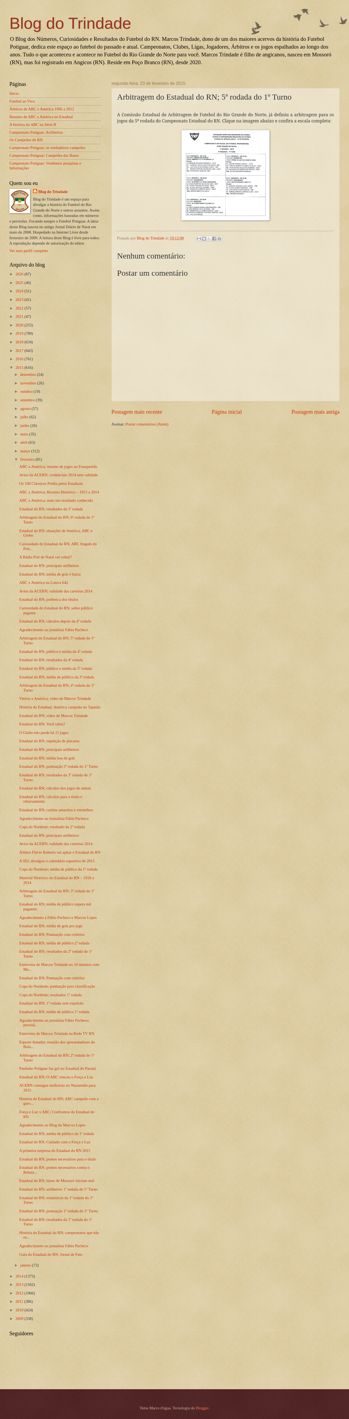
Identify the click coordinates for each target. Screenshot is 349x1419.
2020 (20, 325)
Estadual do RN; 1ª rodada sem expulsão (51, 1003)
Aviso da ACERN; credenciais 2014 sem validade (58, 475)
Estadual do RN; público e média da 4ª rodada (55, 651)
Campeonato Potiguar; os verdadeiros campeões (47, 147)
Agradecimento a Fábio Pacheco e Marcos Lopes (58, 917)
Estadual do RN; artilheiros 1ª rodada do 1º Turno (58, 1189)
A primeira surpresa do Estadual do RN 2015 (54, 1150)
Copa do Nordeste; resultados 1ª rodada (50, 995)
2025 (20, 283)
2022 (20, 308)
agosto (25, 408)
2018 (20, 342)
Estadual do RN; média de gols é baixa (50, 574)
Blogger (202, 1408)
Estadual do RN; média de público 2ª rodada (54, 943)
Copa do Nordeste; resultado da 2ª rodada (52, 827)
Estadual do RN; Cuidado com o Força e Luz (54, 1142)
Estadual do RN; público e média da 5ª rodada (55, 668)
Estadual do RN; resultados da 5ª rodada (51, 509)
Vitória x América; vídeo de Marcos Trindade (55, 698)
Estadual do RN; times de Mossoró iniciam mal (56, 1180)
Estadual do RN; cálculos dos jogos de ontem (55, 788)
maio (24, 434)
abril (24, 442)
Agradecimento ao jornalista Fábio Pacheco (53, 630)
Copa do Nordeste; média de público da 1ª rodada (58, 869)
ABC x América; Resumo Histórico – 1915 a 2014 (59, 492)
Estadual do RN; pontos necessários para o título (57, 1159)
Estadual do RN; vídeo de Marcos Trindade (53, 716)
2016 (20, 359)
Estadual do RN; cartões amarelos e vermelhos (56, 810)
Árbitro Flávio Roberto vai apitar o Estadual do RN (60, 852)
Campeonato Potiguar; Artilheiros (36, 132)
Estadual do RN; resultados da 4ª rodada (51, 660)
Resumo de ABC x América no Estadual (41, 117)
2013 (20, 1284)
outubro (26, 391)
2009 (20, 1318)
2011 (20, 1301)
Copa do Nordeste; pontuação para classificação (57, 986)
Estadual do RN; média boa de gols (47, 758)
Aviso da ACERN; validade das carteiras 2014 (55, 591)
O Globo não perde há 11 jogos (43, 732)
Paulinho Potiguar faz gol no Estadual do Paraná (57, 1068)
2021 (20, 316)
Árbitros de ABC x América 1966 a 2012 (41, 109)
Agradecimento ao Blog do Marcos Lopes (52, 1125)
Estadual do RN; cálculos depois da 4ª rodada (55, 621)
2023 (20, 299)
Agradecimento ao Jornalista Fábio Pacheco (54, 818)
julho (24, 417)
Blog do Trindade (70, 23)
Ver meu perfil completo (28, 251)
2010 (20, 1310)
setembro (28, 400)
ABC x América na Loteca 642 (43, 582)
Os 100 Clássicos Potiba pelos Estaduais (51, 483)
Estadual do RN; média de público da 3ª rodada (56, 677)
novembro (28, 383)
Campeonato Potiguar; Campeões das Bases (44, 155)
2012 (20, 1293)
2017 (20, 350)
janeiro (26, 1265)
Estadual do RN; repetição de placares (49, 741)
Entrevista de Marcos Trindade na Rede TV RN (56, 1033)
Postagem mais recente (136, 412)
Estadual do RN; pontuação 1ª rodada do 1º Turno (58, 1211)
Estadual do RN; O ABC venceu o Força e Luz (56, 1077)
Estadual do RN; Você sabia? (42, 724)
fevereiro (27, 459)
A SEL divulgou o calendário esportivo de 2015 (56, 861)
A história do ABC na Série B (32, 124)
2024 (20, 291)
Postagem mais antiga (315, 412)
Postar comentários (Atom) (147, 424)
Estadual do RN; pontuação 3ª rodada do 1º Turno (58, 766)
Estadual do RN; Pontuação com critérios (52, 934)
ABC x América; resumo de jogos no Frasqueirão (58, 466)
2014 (20, 1276)
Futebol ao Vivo (22, 101)
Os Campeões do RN (26, 140)
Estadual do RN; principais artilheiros (49, 565)
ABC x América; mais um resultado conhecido (56, 500)
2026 (20, 274)
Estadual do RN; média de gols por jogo (51, 926)
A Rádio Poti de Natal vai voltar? (45, 557)
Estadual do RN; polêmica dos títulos (48, 599)
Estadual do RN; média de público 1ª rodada (54, 1012)
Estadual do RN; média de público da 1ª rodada (56, 1133)
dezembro (28, 374)
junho (25, 425)
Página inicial (227, 412)
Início (14, 93)
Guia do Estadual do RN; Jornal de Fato (50, 1254)
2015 (20, 367)
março (25, 451)
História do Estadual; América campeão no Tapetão (59, 707)
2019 (20, 333)
